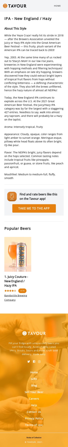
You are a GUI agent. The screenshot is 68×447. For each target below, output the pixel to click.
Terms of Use (34, 425)
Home (57, 5)
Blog (34, 385)
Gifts (34, 379)
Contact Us (34, 412)
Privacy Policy (34, 418)
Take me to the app (34, 208)
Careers (34, 398)
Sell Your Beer (34, 392)
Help (34, 405)
